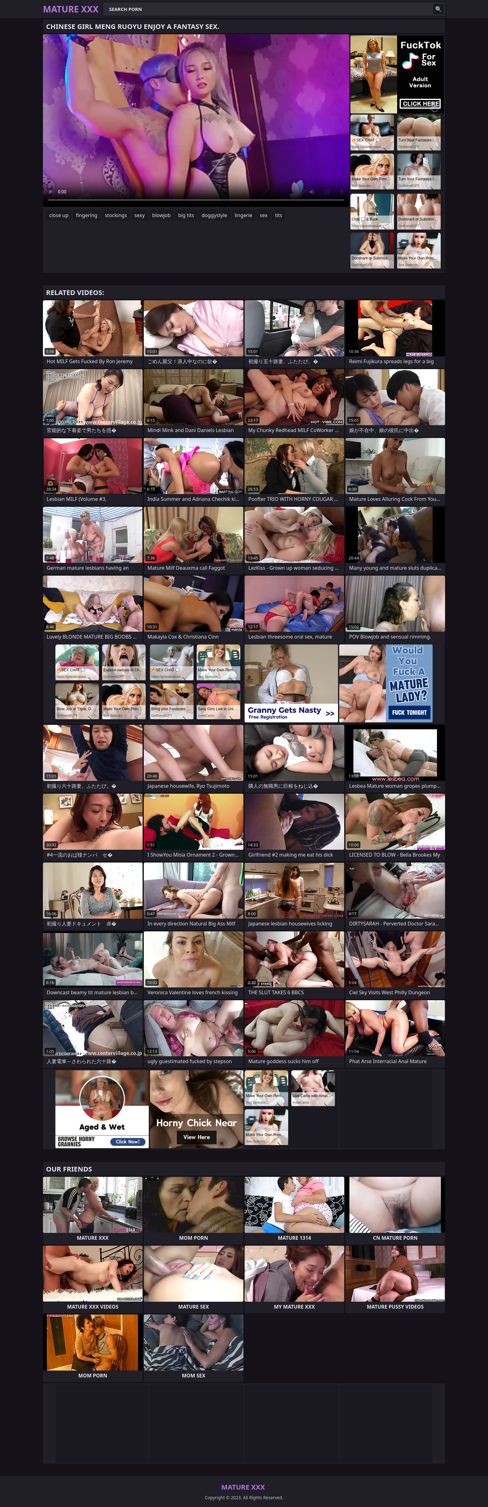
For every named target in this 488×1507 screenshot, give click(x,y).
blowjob (161, 215)
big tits (186, 215)
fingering (86, 215)
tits (278, 215)
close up (58, 215)
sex (264, 215)
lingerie (243, 215)
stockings (116, 215)
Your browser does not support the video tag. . (196, 120)
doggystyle (214, 215)
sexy (139, 215)
